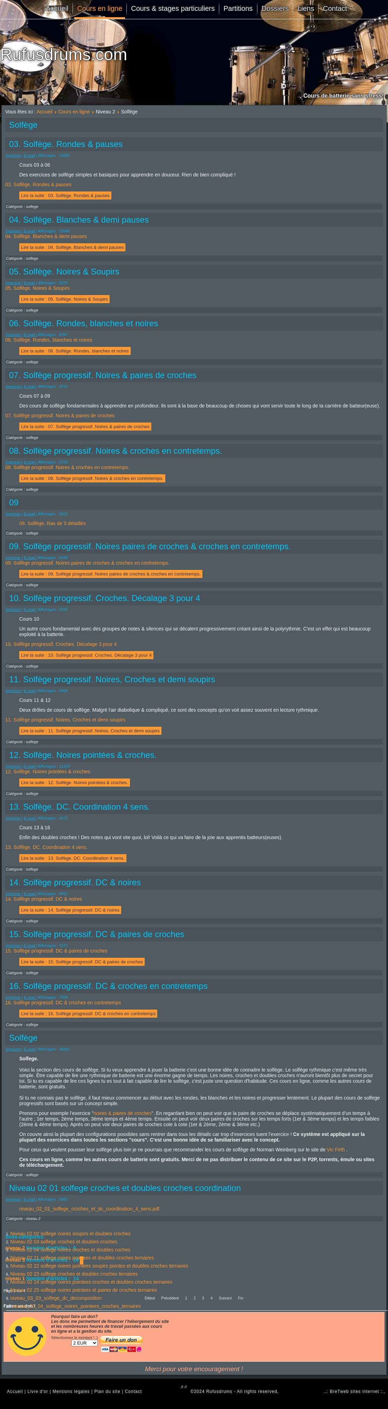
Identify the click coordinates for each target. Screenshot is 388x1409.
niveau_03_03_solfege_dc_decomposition (56, 1298)
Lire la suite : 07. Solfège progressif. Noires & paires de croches (85, 426)
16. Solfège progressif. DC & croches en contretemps (63, 1002)
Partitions (237, 8)
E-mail (30, 155)
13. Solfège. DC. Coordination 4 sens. (46, 847)
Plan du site (107, 1391)
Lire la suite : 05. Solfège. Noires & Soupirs (64, 299)
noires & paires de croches (122, 1113)
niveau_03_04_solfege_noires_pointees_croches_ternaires (76, 1306)
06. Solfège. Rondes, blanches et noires (48, 340)
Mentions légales (71, 1391)
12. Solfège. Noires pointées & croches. (48, 771)
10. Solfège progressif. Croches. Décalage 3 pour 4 (61, 644)
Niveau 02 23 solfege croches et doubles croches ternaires (74, 1274)
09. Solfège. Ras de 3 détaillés (52, 523)
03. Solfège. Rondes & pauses (38, 184)
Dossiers (275, 8)
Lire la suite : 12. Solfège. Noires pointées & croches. (74, 782)
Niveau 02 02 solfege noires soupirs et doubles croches (70, 1233)
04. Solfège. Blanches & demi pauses (46, 236)
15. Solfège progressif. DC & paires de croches (56, 951)
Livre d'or (37, 1391)
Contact (335, 8)
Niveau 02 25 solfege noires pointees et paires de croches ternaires (83, 1290)
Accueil (57, 8)
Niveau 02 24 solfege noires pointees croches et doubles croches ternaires (91, 1282)
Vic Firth (336, 1149)
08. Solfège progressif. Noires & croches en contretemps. (67, 467)
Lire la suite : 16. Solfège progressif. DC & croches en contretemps (88, 1013)
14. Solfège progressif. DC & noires (43, 899)
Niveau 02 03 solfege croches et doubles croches (63, 1241)
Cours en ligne (99, 8)
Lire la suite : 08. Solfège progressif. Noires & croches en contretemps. (92, 478)
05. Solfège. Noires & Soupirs (37, 288)
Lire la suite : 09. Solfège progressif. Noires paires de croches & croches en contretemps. (111, 574)
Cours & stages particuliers (173, 8)
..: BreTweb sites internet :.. (354, 1391)
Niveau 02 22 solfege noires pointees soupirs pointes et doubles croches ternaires (99, 1266)
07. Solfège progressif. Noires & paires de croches (60, 415)
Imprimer (14, 155)
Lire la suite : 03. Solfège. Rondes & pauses (65, 195)
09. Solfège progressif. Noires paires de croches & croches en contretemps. (87, 563)
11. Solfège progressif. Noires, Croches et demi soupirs (65, 720)
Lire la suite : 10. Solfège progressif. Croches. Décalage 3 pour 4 (86, 655)
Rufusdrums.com (63, 54)
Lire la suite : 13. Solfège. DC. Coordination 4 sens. (73, 858)
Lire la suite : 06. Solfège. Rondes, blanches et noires (75, 351)
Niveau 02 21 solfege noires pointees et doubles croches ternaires (82, 1258)
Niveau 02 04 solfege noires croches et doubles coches (70, 1250)
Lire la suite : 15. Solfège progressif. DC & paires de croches (82, 961)
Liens (305, 8)
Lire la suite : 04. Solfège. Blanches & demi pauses (72, 247)
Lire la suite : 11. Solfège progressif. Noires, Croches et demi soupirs (90, 730)
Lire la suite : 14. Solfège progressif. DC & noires (70, 910)
